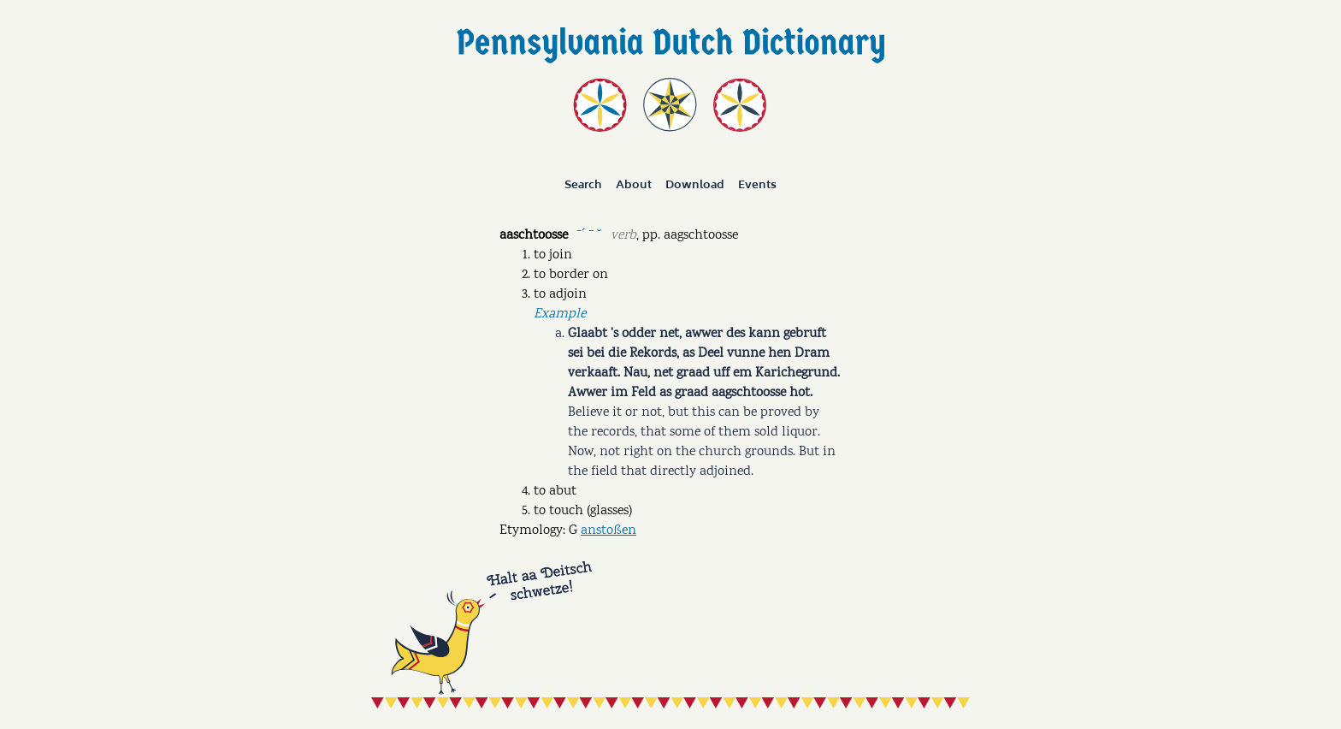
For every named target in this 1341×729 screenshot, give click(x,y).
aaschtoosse (533, 236)
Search (583, 184)
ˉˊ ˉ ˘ (588, 234)
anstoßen (608, 531)
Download (694, 184)
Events (757, 184)
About (634, 184)
